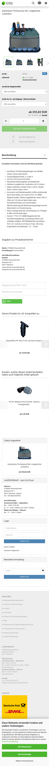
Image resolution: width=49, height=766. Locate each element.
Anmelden (24, 541)
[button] (6, 121)
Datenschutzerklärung (10, 741)
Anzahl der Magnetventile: (11, 87)
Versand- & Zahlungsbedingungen (15, 616)
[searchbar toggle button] (33, 3)
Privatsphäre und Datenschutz (14, 629)
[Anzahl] (24, 121)
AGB (5, 621)
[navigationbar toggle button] (46, 3)
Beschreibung (9, 155)
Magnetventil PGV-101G (14, 285)
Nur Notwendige (24, 754)
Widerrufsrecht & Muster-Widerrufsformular (18, 625)
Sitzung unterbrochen (11, 633)
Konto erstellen (9, 547)
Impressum (8, 612)
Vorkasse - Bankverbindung (13, 604)
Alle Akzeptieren (24, 747)
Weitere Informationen (24, 761)
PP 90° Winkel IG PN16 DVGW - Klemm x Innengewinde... (24, 403)
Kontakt (6, 608)
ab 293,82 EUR (24, 472)
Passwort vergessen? (11, 550)
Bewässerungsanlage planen (13, 600)
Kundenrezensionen (12, 291)
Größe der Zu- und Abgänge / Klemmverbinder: (19, 99)
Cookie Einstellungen (11, 636)
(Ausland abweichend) (30, 80)
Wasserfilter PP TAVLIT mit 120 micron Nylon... (24, 341)
